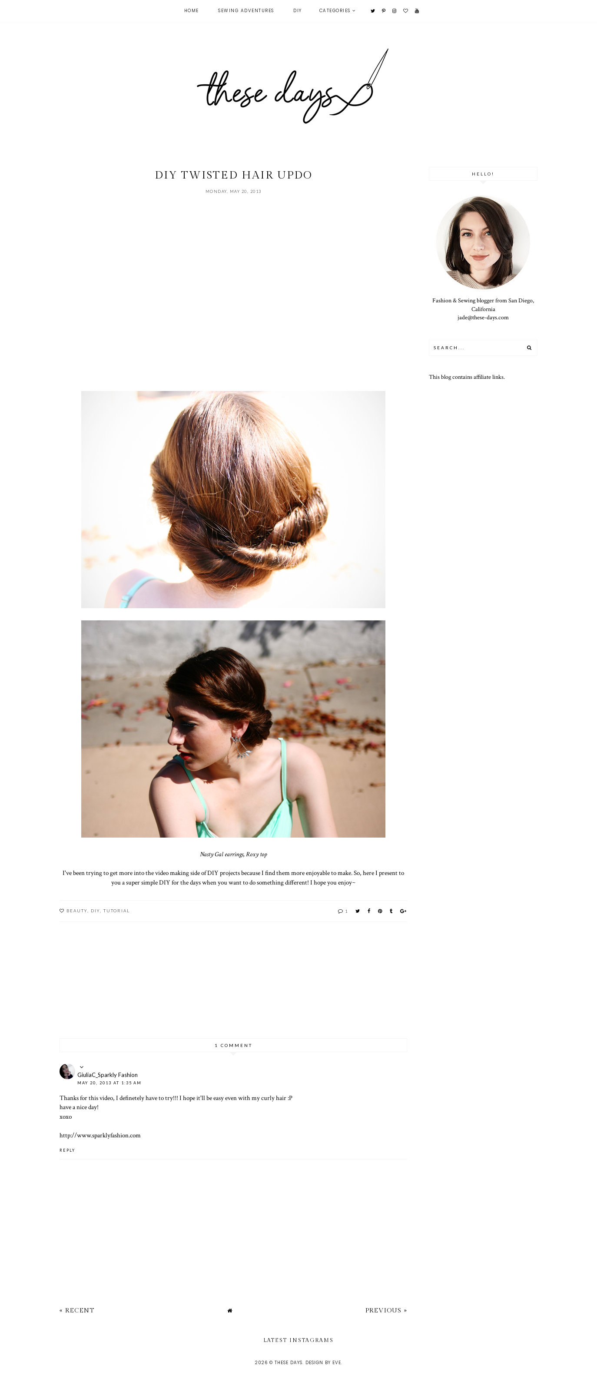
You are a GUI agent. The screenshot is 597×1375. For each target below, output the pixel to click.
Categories (335, 10)
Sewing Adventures (246, 10)
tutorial (116, 910)
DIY (297, 10)
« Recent (77, 1310)
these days (288, 1362)
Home (191, 10)
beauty (76, 910)
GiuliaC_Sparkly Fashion (107, 1074)
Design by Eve (323, 1362)
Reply (67, 1150)
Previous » (386, 1310)
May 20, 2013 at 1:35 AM (109, 1082)
